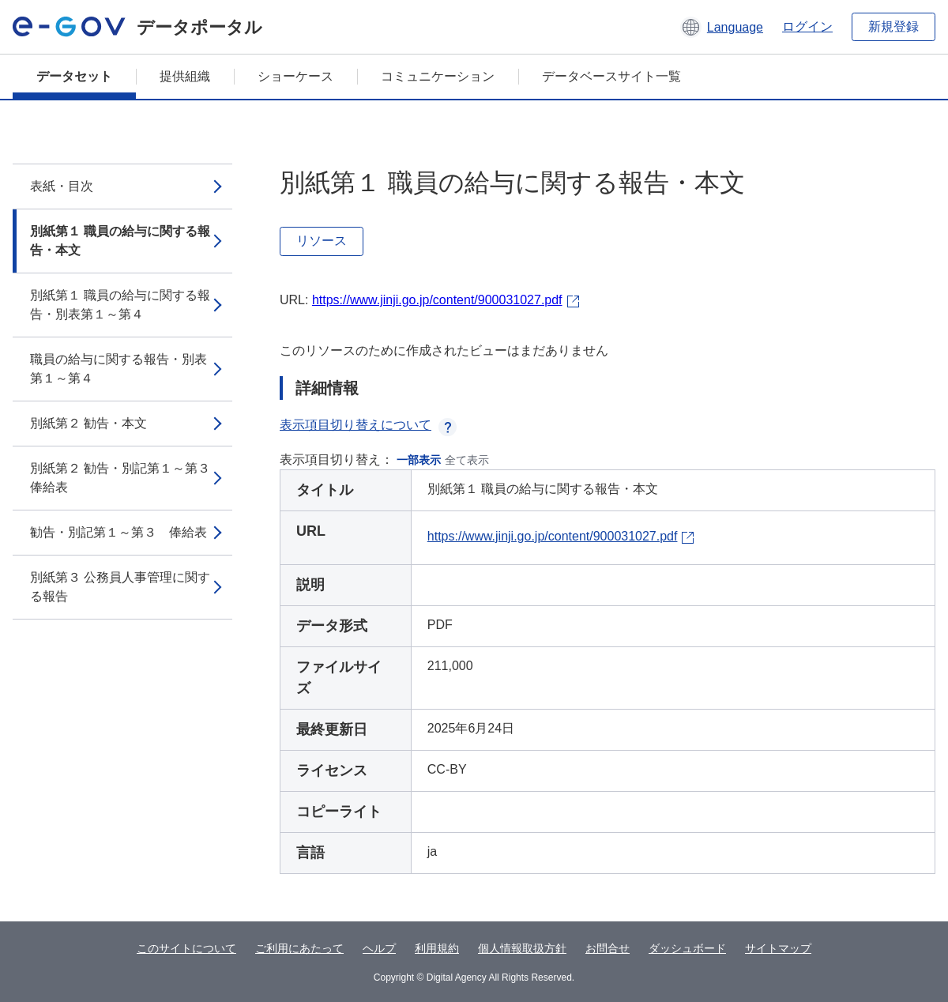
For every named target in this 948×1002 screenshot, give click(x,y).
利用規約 (437, 948)
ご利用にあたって (299, 948)
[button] (721, 27)
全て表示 (467, 460)
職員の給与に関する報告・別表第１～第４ (118, 368)
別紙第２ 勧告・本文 (88, 423)
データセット (74, 76)
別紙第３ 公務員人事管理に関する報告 (120, 587)
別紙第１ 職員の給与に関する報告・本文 (120, 240)
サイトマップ (778, 948)
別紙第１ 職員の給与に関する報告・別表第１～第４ (120, 304)
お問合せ (607, 948)
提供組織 (185, 76)
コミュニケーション (438, 76)
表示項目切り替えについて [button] (368, 424)
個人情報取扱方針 (522, 948)
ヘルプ (379, 948)
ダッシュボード (687, 948)
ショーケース (295, 76)
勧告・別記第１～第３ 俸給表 (118, 532)
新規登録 (893, 26)
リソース (321, 240)
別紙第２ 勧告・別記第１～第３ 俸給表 (126, 477)
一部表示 (419, 460)
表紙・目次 (61, 186)
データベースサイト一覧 (611, 76)
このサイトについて (186, 948)
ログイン (807, 26)
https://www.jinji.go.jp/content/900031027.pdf (437, 300)
